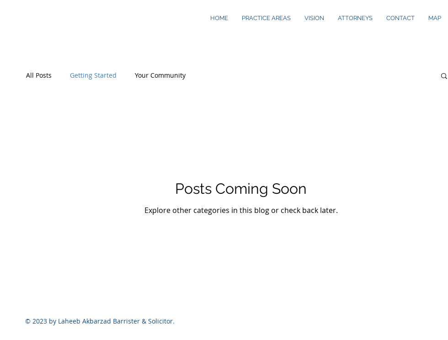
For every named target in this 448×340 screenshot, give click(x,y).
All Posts (39, 75)
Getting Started (93, 75)
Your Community (160, 75)
